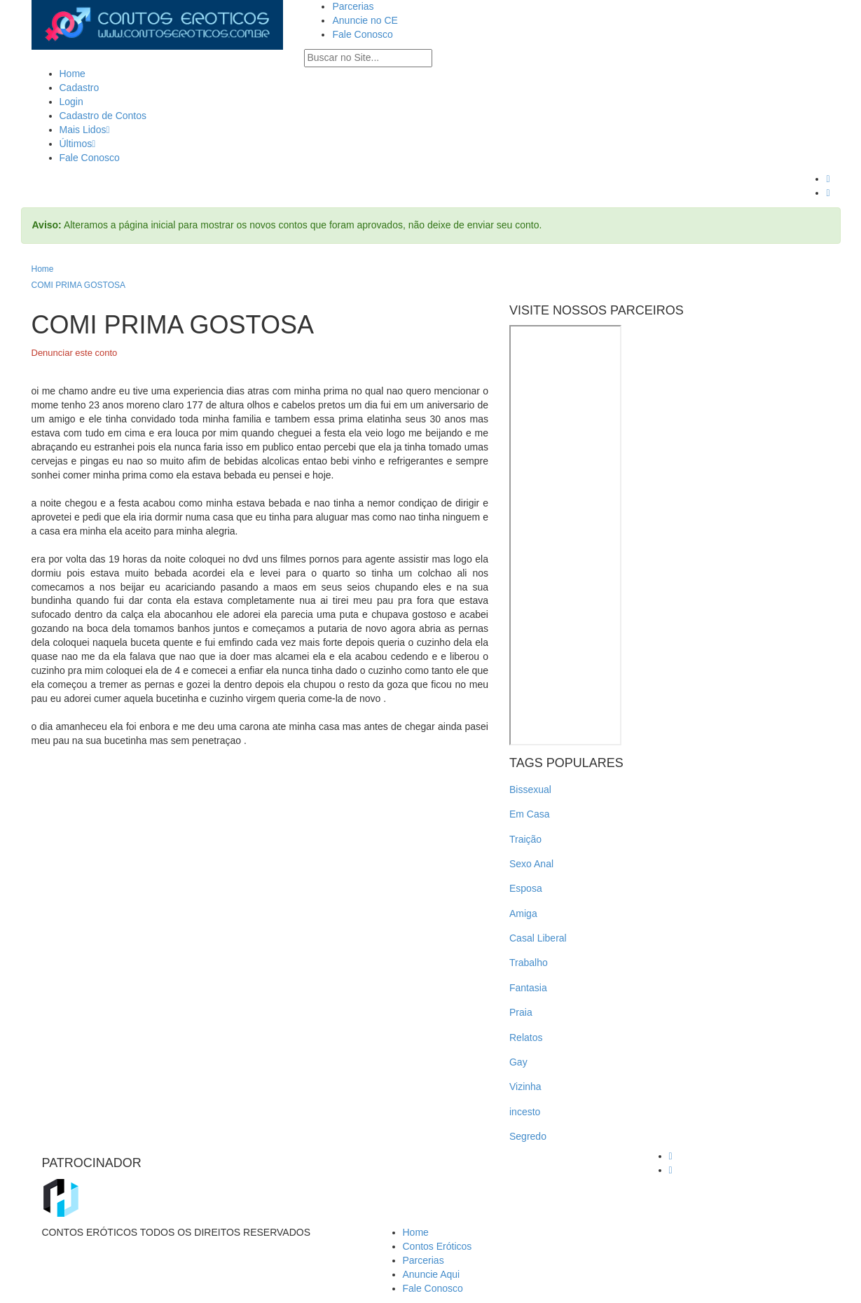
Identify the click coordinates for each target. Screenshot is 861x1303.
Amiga (523, 913)
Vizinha (525, 1086)
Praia (520, 1012)
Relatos (525, 1037)
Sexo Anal (531, 863)
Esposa (525, 888)
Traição (525, 839)
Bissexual (530, 789)
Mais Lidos (85, 129)
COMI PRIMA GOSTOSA (78, 285)
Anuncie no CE (364, 20)
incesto (524, 1111)
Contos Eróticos (437, 1246)
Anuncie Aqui (431, 1274)
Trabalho (528, 962)
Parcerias (352, 6)
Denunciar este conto (75, 352)
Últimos (78, 143)
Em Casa (529, 814)
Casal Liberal (538, 938)
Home (72, 73)
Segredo (527, 1136)
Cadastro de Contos (103, 115)
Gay (518, 1062)
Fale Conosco (362, 34)
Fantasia (528, 987)
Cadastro (79, 87)
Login (71, 101)
